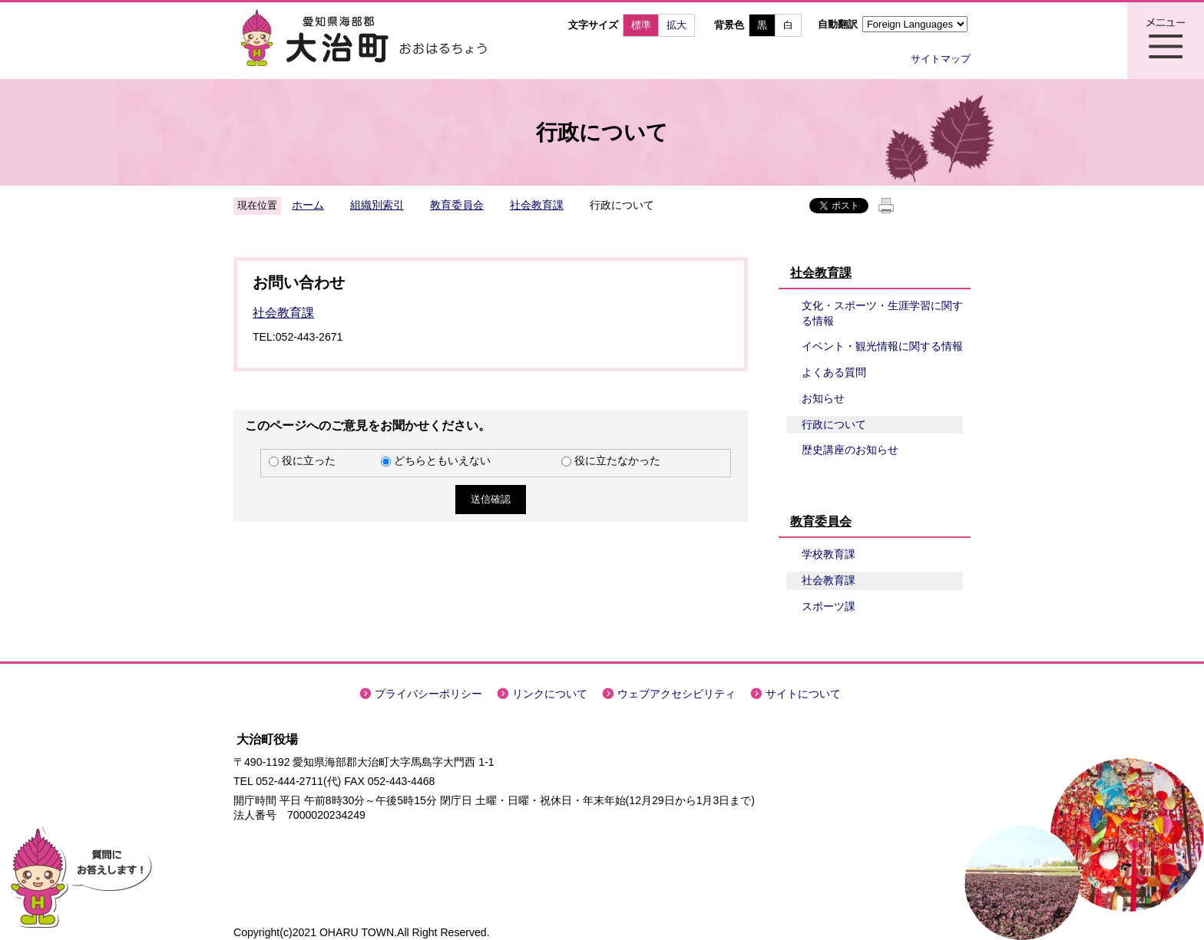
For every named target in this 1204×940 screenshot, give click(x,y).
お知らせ (823, 398)
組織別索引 (377, 205)
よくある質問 (834, 372)
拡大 (676, 25)
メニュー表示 (1165, 40)
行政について (834, 424)
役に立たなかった (617, 460)
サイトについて (803, 694)
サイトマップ (941, 58)
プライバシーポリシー (428, 694)
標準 (641, 25)
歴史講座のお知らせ (850, 450)
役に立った (309, 460)
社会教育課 (537, 205)
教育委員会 (457, 205)
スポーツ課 (828, 606)
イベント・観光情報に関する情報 (882, 346)
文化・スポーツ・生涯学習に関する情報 (882, 313)
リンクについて (549, 694)
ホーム (308, 205)
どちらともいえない (442, 460)
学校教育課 (828, 554)
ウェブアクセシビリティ (676, 694)
